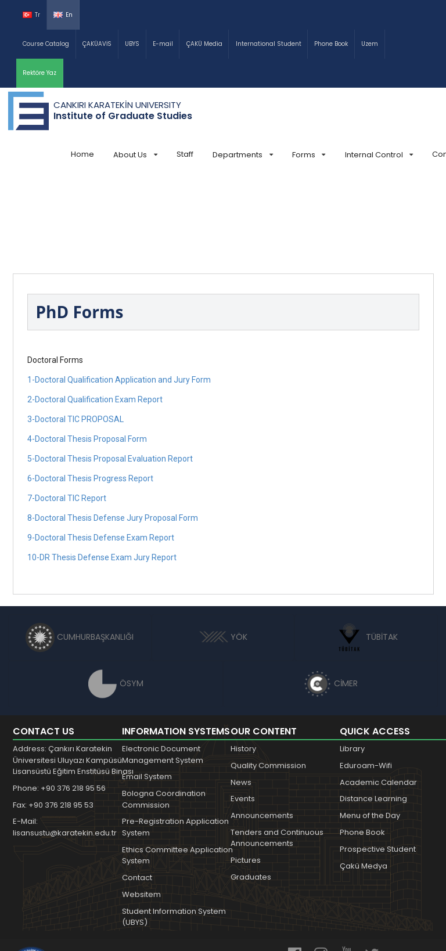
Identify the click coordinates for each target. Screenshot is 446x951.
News (241, 695)
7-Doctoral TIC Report (66, 411)
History (243, 661)
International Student (268, 43)
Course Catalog (46, 43)
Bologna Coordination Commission (164, 712)
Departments (242, 154)
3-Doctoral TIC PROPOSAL (75, 332)
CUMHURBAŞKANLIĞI (80, 550)
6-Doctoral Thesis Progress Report (90, 391)
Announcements (262, 728)
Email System (147, 689)
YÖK (223, 550)
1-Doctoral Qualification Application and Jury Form (119, 292)
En (63, 14)
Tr (31, 14)
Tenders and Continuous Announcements (277, 751)
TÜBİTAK (366, 550)
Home (82, 154)
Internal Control (379, 154)
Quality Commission (268, 678)
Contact (137, 790)
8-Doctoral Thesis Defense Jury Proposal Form (112, 430)
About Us (135, 154)
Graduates (251, 789)
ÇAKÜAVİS (97, 43)
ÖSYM (115, 596)
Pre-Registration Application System (175, 740)
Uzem (369, 43)
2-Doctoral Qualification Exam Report (95, 312)
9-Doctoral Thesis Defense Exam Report (100, 450)
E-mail (163, 43)
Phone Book (331, 43)
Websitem (141, 807)
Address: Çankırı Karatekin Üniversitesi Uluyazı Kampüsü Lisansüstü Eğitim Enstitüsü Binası (73, 673)
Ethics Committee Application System (177, 768)
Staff (185, 154)
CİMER (330, 596)
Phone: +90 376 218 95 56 (59, 701)
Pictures (246, 773)
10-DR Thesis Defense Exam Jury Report (102, 470)
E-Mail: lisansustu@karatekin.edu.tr (65, 740)
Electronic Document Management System (162, 667)
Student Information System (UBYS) (174, 830)
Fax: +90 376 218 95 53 (53, 717)
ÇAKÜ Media (204, 43)
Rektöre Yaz (39, 73)
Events (243, 711)
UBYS (132, 43)
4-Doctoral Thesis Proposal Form (87, 351)
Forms (308, 154)
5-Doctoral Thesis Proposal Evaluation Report (110, 371)
